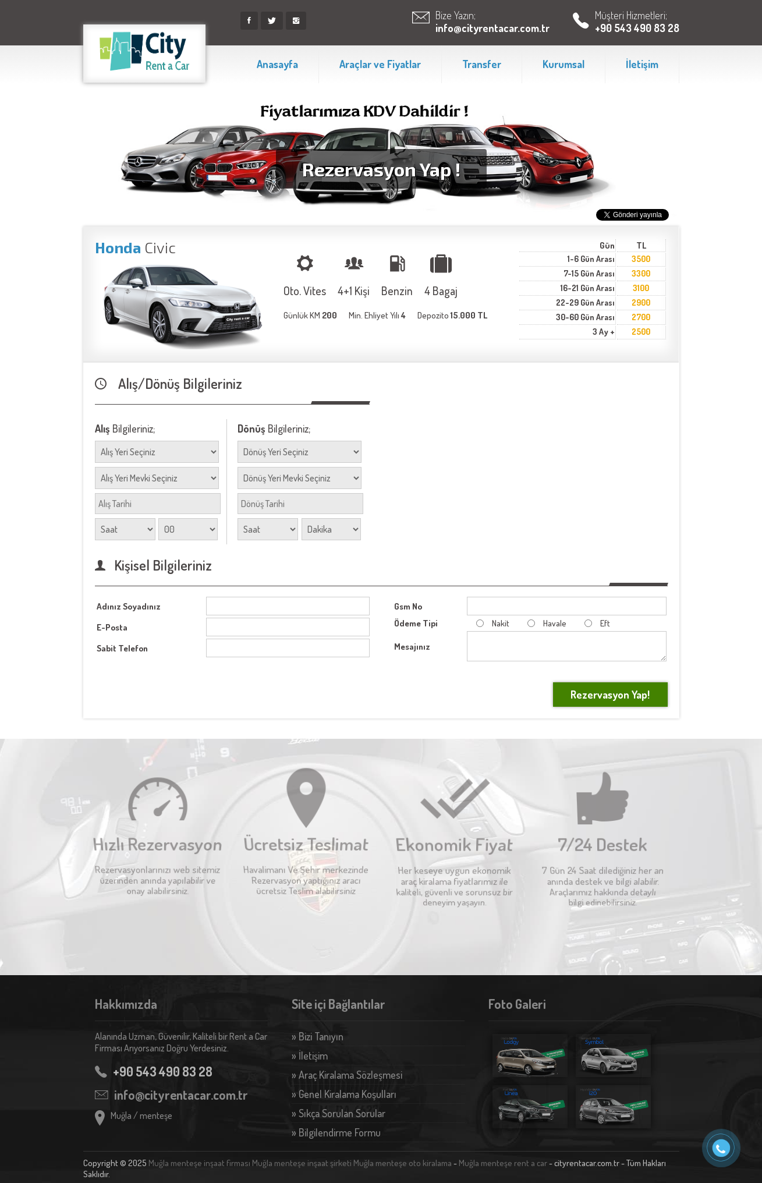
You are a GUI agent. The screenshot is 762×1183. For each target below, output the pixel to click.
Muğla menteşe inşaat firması (199, 1162)
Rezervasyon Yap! (610, 694)
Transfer (481, 64)
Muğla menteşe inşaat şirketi (302, 1162)
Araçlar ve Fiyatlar (380, 64)
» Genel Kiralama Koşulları (344, 1094)
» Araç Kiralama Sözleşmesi (347, 1074)
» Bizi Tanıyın (317, 1036)
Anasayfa (277, 64)
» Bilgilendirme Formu (336, 1132)
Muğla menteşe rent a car (503, 1162)
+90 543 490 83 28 (637, 28)
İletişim (642, 64)
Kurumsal (563, 64)
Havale (543, 623)
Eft (594, 623)
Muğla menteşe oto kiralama (402, 1162)
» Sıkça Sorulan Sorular (338, 1113)
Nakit (489, 623)
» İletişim (310, 1055)
